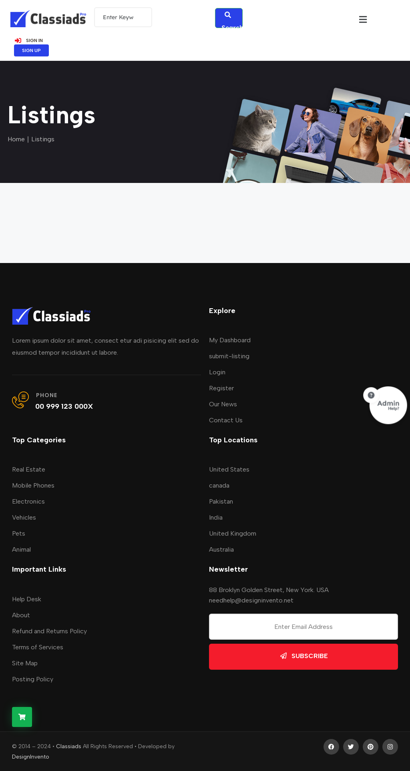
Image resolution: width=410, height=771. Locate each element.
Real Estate (28, 469)
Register (221, 387)
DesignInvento (30, 756)
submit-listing (229, 355)
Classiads (68, 745)
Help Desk (26, 598)
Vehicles (24, 517)
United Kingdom (232, 533)
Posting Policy (32, 678)
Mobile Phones (33, 485)
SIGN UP (31, 49)
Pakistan (221, 501)
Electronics (28, 501)
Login (217, 371)
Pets (18, 533)
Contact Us (226, 419)
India (216, 517)
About (21, 614)
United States (229, 469)
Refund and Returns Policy (49, 630)
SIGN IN (28, 39)
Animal (21, 549)
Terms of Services (37, 646)
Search (232, 19)
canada (219, 485)
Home (16, 138)
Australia (221, 549)
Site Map (25, 662)
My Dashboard (230, 339)
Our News (223, 403)
